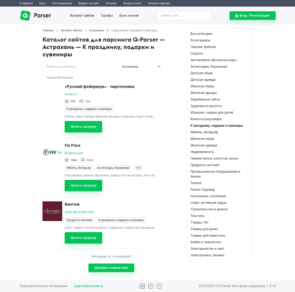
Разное (196, 183)
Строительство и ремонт (209, 209)
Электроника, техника (207, 255)
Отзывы (111, 3)
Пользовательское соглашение (43, 286)
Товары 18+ (200, 222)
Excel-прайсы (200, 40)
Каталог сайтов (82, 15)
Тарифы (107, 15)
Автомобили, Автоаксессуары (213, 60)
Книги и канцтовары (206, 119)
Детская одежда (203, 80)
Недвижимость (202, 152)
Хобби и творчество (206, 242)
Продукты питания (205, 165)
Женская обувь (202, 86)
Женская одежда (204, 93)
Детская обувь (202, 73)
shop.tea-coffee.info (79, 212)
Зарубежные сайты (205, 99)
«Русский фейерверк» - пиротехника (99, 86)
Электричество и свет (207, 249)
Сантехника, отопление (208, 196)
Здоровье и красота (206, 106)
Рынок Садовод (203, 190)
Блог (42, 3)
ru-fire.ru (71, 94)
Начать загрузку (83, 127)
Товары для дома (204, 229)
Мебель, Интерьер (204, 132)
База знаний (129, 15)
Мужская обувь (203, 139)
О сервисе (26, 3)
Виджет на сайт (88, 3)
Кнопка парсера (159, 3)
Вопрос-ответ (132, 3)
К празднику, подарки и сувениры (217, 126)
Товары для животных (208, 235)
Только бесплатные (57, 77)
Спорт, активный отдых (208, 203)
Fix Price (72, 145)
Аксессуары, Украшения (209, 66)
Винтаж (72, 204)
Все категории (201, 34)
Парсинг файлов (203, 47)
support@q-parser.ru (88, 286)
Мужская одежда (204, 145)
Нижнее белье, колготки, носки (214, 158)
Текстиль (198, 216)
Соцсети (197, 53)
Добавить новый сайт (111, 268)
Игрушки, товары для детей (212, 112)
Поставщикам (62, 3)
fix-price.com (74, 153)
